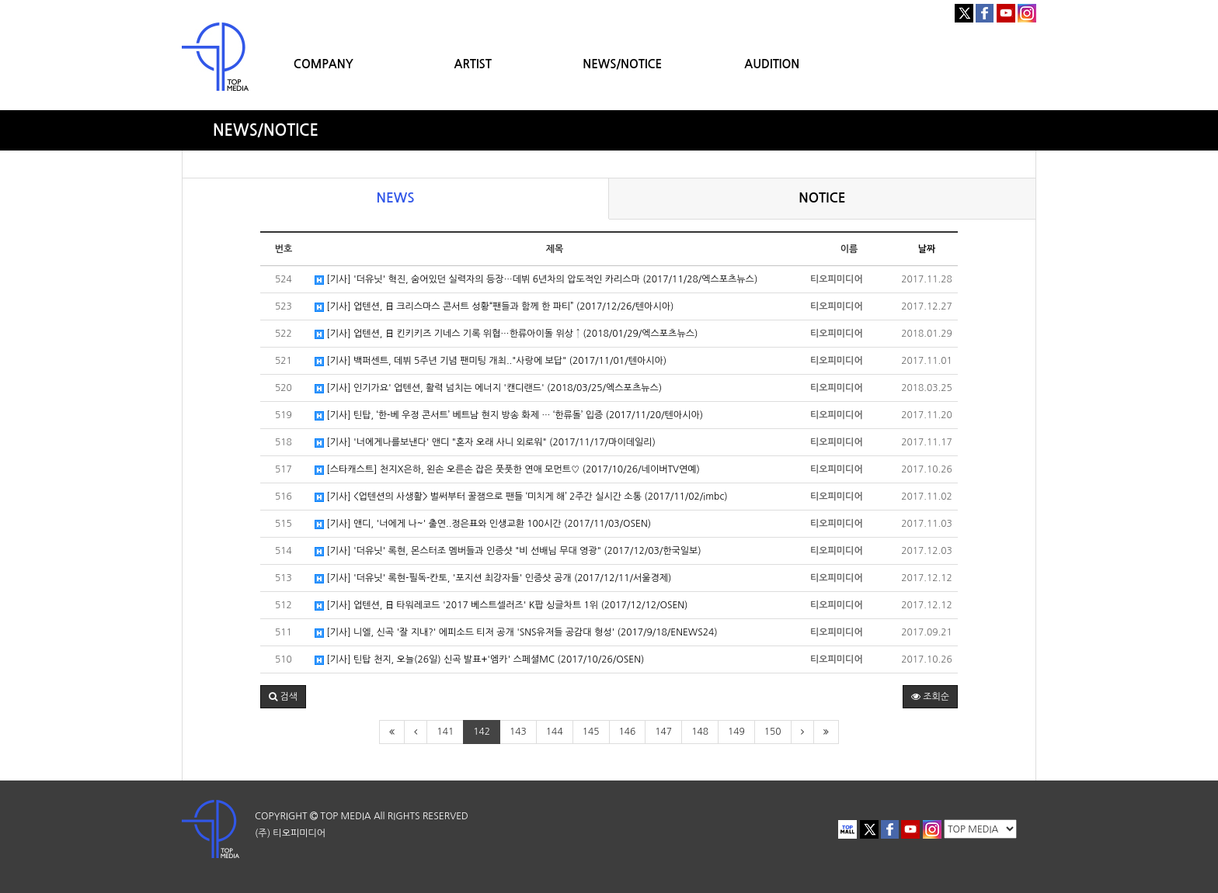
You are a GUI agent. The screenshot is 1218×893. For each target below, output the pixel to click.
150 (772, 731)
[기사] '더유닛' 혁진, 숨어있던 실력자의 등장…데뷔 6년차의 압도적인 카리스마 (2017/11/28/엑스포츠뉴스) (536, 280)
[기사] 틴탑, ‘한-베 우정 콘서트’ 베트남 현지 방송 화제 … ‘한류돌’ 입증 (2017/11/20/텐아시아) (509, 415)
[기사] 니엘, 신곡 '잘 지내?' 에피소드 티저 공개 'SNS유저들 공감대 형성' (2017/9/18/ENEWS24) (516, 633)
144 (554, 731)
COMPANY (323, 64)
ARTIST (473, 64)
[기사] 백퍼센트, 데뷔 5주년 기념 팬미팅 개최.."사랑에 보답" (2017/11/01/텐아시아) (490, 361)
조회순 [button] (930, 696)
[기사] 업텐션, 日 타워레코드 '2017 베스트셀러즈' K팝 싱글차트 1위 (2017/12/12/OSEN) (501, 606)
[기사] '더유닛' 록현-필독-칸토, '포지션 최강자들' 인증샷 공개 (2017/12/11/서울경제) (493, 578)
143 (518, 731)
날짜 (927, 249)
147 (663, 731)
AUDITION (771, 64)
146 (627, 731)
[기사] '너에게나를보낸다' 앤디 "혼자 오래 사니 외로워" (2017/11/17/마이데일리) (485, 443)
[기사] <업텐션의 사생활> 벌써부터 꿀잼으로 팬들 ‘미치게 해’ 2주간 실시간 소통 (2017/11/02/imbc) (521, 497)
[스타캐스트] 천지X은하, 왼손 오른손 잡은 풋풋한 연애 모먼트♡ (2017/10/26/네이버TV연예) (507, 470)
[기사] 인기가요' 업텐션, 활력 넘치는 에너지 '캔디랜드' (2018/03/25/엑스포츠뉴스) (488, 388)
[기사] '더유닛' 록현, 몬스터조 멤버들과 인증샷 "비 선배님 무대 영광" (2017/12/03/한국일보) (508, 551)
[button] (283, 696)
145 (591, 731)
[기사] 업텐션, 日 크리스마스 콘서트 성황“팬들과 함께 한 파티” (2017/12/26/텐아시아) (494, 307)
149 (736, 731)
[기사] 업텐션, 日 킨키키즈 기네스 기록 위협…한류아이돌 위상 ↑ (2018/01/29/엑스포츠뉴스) (506, 334)
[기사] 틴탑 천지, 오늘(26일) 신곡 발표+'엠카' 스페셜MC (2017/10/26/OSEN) (479, 660)
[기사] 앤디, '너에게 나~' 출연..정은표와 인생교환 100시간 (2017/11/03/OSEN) (483, 524)
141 (445, 731)
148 (699, 731)
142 (481, 731)
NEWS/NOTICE (622, 64)
